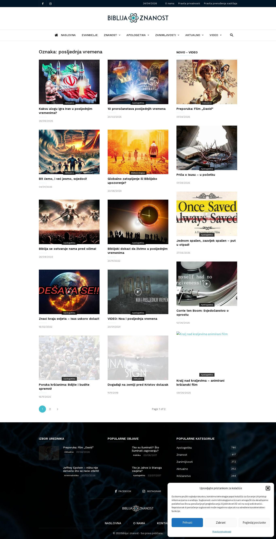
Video (216, 35)
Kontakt (164, 523)
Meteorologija (138, 173)
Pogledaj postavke (254, 522)
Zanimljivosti (167, 35)
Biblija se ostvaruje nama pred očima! (67, 249)
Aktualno (194, 35)
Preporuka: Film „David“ (194, 109)
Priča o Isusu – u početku (195, 175)
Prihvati (187, 522)
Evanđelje (90, 35)
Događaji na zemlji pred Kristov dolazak (138, 385)
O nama (169, 3)
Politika (137, 455)
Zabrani (220, 522)
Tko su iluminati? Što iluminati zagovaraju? (145, 449)
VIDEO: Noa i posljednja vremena (132, 319)
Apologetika (137, 35)
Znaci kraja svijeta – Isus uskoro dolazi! (69, 319)
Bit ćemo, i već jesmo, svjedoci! (63, 179)
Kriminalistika (71, 475)
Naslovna (113, 523)
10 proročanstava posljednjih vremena (137, 109)
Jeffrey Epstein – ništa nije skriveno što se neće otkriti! (81, 469)
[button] (268, 488)
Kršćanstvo (202, 476)
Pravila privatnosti (221, 531)
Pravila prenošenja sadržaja (220, 3)
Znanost (112, 35)
